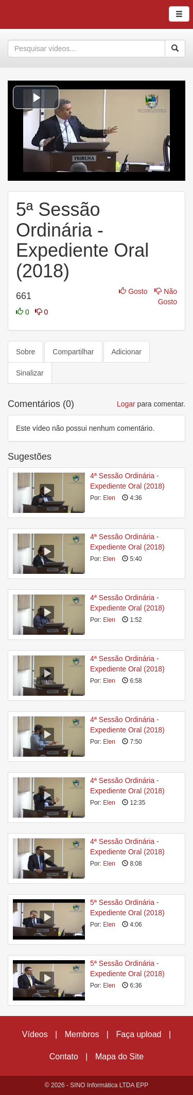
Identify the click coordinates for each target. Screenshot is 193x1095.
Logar (126, 404)
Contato (63, 1056)
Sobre (25, 352)
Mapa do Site (119, 1056)
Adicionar (127, 352)
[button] (36, 97)
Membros (82, 1034)
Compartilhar (73, 352)
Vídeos (35, 1034)
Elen (109, 498)
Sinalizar (30, 373)
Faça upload (138, 1034)
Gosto (134, 291)
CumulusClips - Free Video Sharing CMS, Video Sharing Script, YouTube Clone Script (43, 14)
